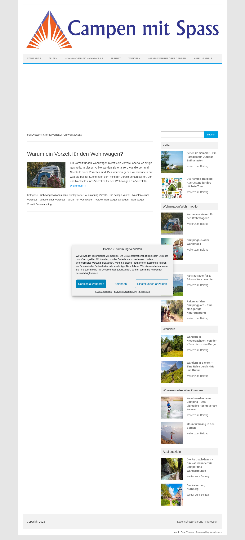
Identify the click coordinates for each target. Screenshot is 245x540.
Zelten (53, 58)
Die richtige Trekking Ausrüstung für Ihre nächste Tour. (199, 183)
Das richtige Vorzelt (119, 195)
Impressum (144, 291)
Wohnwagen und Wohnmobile (84, 58)
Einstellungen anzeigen (152, 283)
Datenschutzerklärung (125, 291)
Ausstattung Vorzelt (96, 195)
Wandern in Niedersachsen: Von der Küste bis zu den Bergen (202, 341)
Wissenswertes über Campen (167, 58)
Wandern (134, 58)
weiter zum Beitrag (197, 166)
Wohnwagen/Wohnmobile (54, 195)
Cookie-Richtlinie (103, 291)
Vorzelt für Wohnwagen (80, 199)
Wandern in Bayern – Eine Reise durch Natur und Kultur (201, 366)
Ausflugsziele (203, 58)
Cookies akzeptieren (91, 283)
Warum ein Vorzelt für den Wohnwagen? (75, 154)
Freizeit (116, 58)
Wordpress (216, 532)
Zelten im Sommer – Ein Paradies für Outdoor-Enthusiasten (201, 157)
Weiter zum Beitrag (198, 476)
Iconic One (179, 532)
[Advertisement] (122, 95)
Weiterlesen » (78, 185)
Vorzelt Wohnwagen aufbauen (111, 199)
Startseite (34, 58)
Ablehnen (121, 283)
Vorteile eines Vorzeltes (52, 199)
